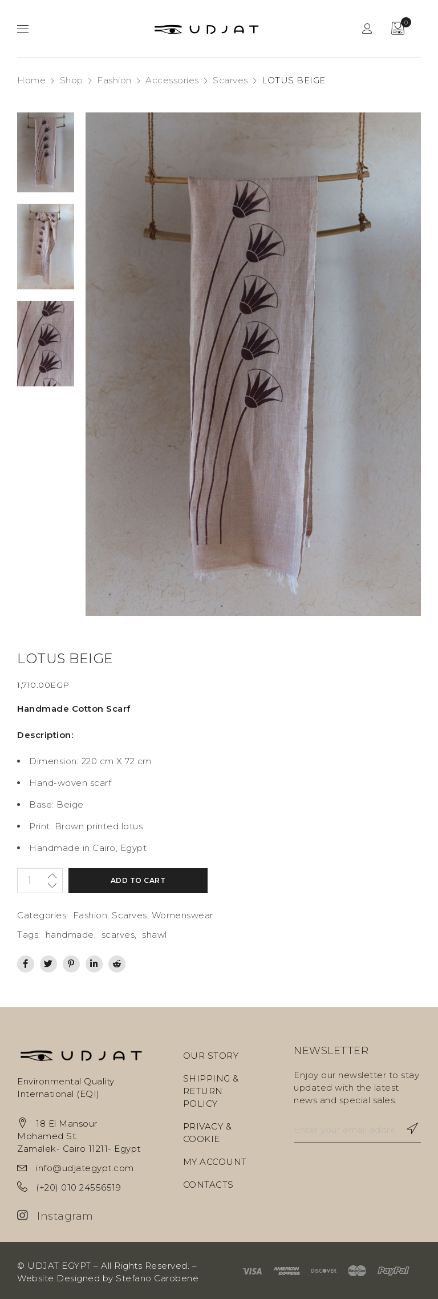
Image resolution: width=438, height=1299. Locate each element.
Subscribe (406, 1128)
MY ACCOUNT (215, 1161)
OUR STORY (211, 1055)
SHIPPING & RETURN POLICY (211, 1091)
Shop (71, 80)
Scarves (230, 80)
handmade (70, 934)
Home (31, 80)
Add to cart (132, 880)
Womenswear (182, 915)
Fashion (114, 80)
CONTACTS (208, 1184)
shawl (154, 934)
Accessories (172, 80)
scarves (118, 934)
